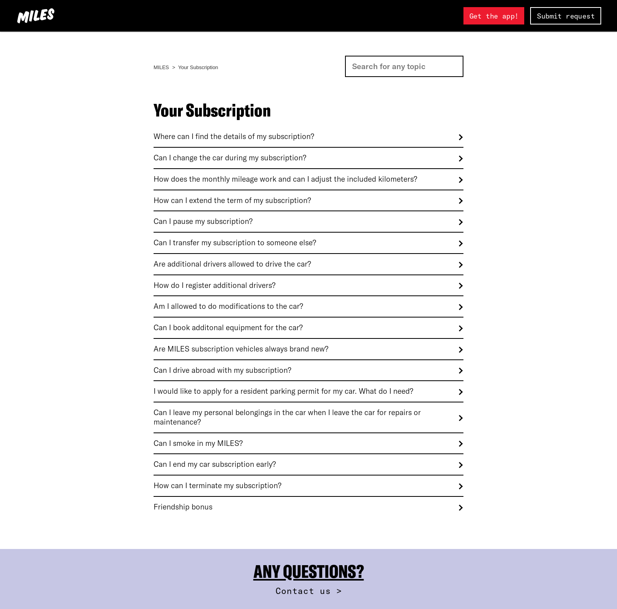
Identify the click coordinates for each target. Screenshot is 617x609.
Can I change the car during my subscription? (230, 157)
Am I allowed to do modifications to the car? (228, 306)
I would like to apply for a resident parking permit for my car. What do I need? (283, 391)
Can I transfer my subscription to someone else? (235, 242)
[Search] (404, 66)
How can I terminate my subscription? (217, 485)
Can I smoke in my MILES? (198, 443)
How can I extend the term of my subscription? (232, 200)
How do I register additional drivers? (215, 285)
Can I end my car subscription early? (215, 464)
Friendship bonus (183, 506)
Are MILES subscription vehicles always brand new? (241, 348)
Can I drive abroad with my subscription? (222, 370)
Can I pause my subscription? (203, 221)
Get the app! (494, 16)
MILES (161, 67)
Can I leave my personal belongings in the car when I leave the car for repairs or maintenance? (287, 417)
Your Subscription (198, 67)
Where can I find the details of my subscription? (234, 136)
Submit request (565, 16)
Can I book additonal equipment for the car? (228, 327)
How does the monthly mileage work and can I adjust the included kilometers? (285, 179)
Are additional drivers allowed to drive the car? (232, 264)
